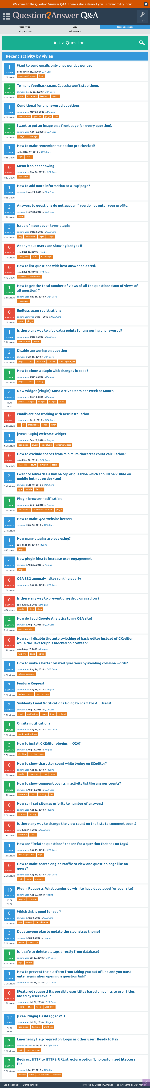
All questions (25, 31)
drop (39, 609)
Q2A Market (140, 1084)
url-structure (43, 1075)
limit (41, 76)
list (51, 794)
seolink (28, 922)
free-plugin (23, 445)
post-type (41, 361)
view (53, 774)
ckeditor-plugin (36, 754)
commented (23, 112)
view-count (23, 301)
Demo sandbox (30, 1085)
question (37, 116)
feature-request (25, 694)
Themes (47, 938)
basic (32, 654)
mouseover (31, 236)
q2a (20, 489)
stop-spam (32, 96)
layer (42, 236)
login (20, 156)
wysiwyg (22, 654)
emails (56, 96)
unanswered (24, 116)
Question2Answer (104, 1084)
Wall (75, 27)
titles (30, 1007)
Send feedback (11, 1085)
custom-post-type (67, 361)
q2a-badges (46, 256)
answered (22, 92)
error (20, 216)
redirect (62, 714)
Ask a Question (69, 42)
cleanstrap (33, 942)
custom (52, 361)
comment (22, 794)
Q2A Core (47, 71)
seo (56, 116)
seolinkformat (42, 922)
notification (32, 714)
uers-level (49, 1007)
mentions (48, 1027)
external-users (33, 1050)
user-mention (43, 694)
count (33, 465)
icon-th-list (23, 177)
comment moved (25, 317)
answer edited (24, 1045)
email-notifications (27, 76)
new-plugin (47, 445)
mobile (29, 489)
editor (41, 654)
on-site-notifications (27, 734)
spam (20, 96)
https (31, 1075)
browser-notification (43, 509)
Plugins (51, 112)
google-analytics (25, 629)
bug (20, 236)
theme (21, 942)
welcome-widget (63, 445)
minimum (44, 465)
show (29, 879)
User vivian (24, 27)
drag (32, 609)
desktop (39, 489)
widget (52, 402)
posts (30, 361)
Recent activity (125, 27)
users (29, 156)
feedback (44, 96)
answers (39, 879)
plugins (31, 402)
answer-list (35, 277)
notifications (24, 509)
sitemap (22, 814)
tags (40, 854)
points (36, 341)
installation (33, 425)
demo (91, 4)
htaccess (57, 1075)
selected (22, 277)
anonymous (23, 256)
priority (33, 814)
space (54, 465)
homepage (32, 136)
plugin (48, 116)
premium (33, 899)
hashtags (36, 1027)
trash (52, 714)
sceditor (22, 609)
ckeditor (22, 754)
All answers (75, 31)
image (21, 136)
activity (40, 381)
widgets (42, 402)
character (22, 465)
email (44, 425)
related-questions (26, 674)
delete (29, 962)
